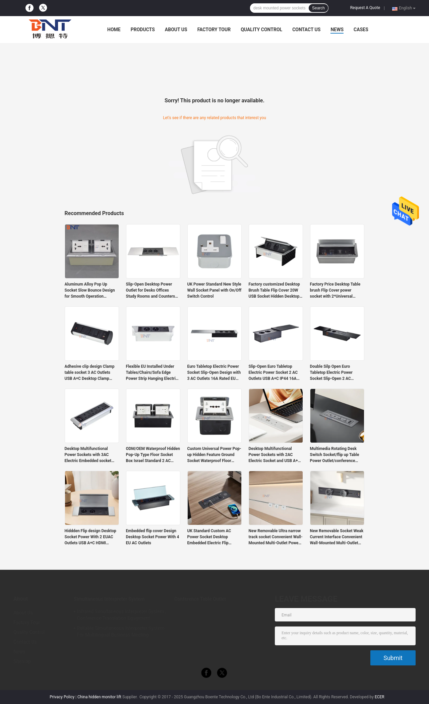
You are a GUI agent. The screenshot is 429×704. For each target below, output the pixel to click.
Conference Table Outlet (200, 599)
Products (143, 29)
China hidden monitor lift (99, 697)
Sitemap (22, 661)
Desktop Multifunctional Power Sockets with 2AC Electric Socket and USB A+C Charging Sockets (275, 455)
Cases (361, 29)
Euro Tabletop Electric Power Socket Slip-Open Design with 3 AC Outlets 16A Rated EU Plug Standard (214, 373)
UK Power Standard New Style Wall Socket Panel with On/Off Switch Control (214, 290)
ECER (379, 697)
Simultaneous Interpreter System (109, 599)
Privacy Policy (62, 697)
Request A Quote (365, 7)
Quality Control (261, 29)
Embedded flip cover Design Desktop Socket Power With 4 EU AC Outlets (152, 537)
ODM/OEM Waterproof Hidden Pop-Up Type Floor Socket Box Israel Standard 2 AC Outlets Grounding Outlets (153, 455)
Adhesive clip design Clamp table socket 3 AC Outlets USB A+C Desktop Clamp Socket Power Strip (90, 373)
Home (114, 29)
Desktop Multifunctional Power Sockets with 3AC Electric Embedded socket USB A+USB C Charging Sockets (88, 455)
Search (318, 8)
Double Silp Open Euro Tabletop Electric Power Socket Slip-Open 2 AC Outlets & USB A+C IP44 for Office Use (335, 373)
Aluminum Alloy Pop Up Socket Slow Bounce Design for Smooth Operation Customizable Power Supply (90, 290)
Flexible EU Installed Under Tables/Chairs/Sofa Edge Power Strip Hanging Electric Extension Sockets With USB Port (152, 373)
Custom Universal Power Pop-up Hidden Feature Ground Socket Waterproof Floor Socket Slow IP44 (214, 455)
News (337, 29)
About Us (176, 29)
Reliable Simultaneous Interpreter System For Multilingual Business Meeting (120, 631)
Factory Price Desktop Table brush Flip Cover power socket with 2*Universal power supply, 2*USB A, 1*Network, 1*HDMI (335, 290)
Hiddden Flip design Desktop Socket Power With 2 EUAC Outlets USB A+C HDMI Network (90, 537)
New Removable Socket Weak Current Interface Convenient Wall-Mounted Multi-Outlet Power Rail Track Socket (337, 537)
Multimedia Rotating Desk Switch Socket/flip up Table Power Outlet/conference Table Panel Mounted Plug (334, 455)
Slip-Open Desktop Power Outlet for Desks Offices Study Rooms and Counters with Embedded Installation (150, 290)
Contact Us (306, 29)
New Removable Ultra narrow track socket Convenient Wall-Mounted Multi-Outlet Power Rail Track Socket (276, 537)
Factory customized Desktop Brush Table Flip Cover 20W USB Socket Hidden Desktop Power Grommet (274, 290)
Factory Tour (214, 29)
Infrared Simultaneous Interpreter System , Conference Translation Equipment (121, 615)
